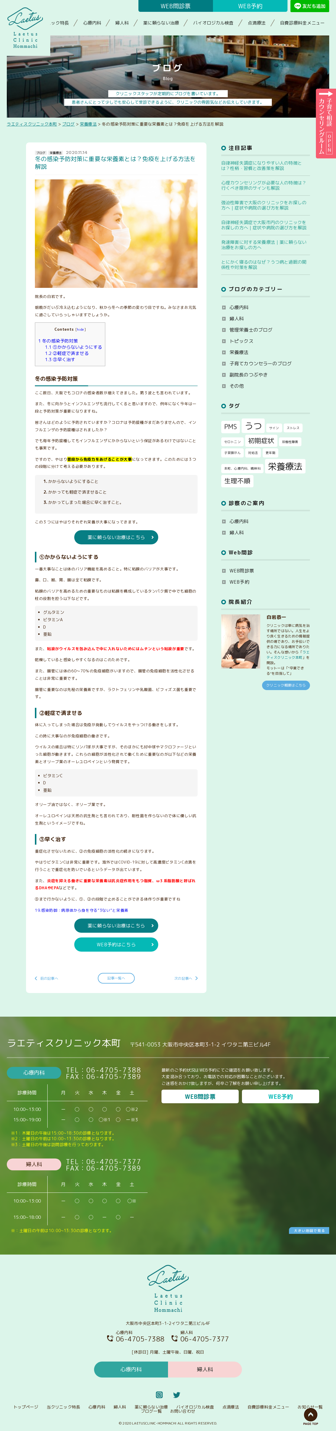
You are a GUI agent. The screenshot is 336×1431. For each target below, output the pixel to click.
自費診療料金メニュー (302, 23)
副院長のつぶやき (249, 374)
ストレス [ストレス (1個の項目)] (293, 428)
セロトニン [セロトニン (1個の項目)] (232, 442)
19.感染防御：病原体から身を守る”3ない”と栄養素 (81, 910)
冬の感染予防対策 (58, 341)
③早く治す (60, 359)
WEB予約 (250, 6)
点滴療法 (257, 23)
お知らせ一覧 (310, 1407)
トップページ (25, 1407)
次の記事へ (183, 978)
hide (80, 329)
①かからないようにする (73, 347)
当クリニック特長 (51, 23)
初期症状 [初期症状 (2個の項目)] (261, 440)
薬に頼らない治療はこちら (116, 537)
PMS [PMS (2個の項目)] (230, 426)
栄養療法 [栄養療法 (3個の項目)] (285, 466)
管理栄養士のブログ (251, 330)
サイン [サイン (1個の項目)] (274, 428)
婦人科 (122, 23)
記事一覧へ (116, 978)
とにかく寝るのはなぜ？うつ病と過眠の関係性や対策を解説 (263, 264)
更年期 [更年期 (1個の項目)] (270, 453)
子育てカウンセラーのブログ (261, 363)
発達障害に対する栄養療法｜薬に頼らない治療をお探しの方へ (263, 245)
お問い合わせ (182, 1411)
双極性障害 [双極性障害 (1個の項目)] (290, 442)
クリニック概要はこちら (286, 685)
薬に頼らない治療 (161, 23)
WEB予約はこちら (116, 944)
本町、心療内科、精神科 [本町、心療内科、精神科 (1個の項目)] (242, 468)
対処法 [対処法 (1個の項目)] (253, 453)
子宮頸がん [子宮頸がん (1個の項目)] (232, 453)
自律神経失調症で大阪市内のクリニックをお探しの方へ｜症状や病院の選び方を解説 (263, 225)
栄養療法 (56, 153)
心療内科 (92, 23)
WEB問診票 (176, 6)
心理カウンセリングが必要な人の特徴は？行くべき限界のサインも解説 (263, 185)
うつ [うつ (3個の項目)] (253, 426)
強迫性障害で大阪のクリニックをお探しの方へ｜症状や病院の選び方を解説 (263, 205)
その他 (237, 386)
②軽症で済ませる (67, 353)
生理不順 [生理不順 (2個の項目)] (237, 480)
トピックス (241, 341)
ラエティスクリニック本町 (288, 655)
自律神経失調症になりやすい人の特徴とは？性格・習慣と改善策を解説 (261, 165)
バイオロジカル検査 (213, 23)
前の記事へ (49, 978)
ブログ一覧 (151, 1411)
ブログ (40, 153)
